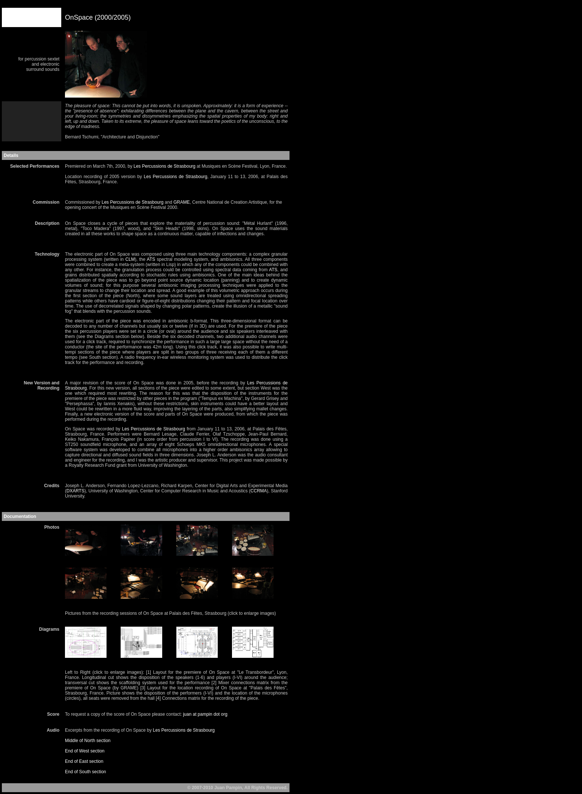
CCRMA (259, 490)
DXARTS (75, 490)
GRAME (181, 202)
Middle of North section (88, 740)
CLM (130, 259)
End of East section (84, 761)
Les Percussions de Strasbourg (165, 166)
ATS (151, 259)
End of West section (85, 751)
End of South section (85, 771)
